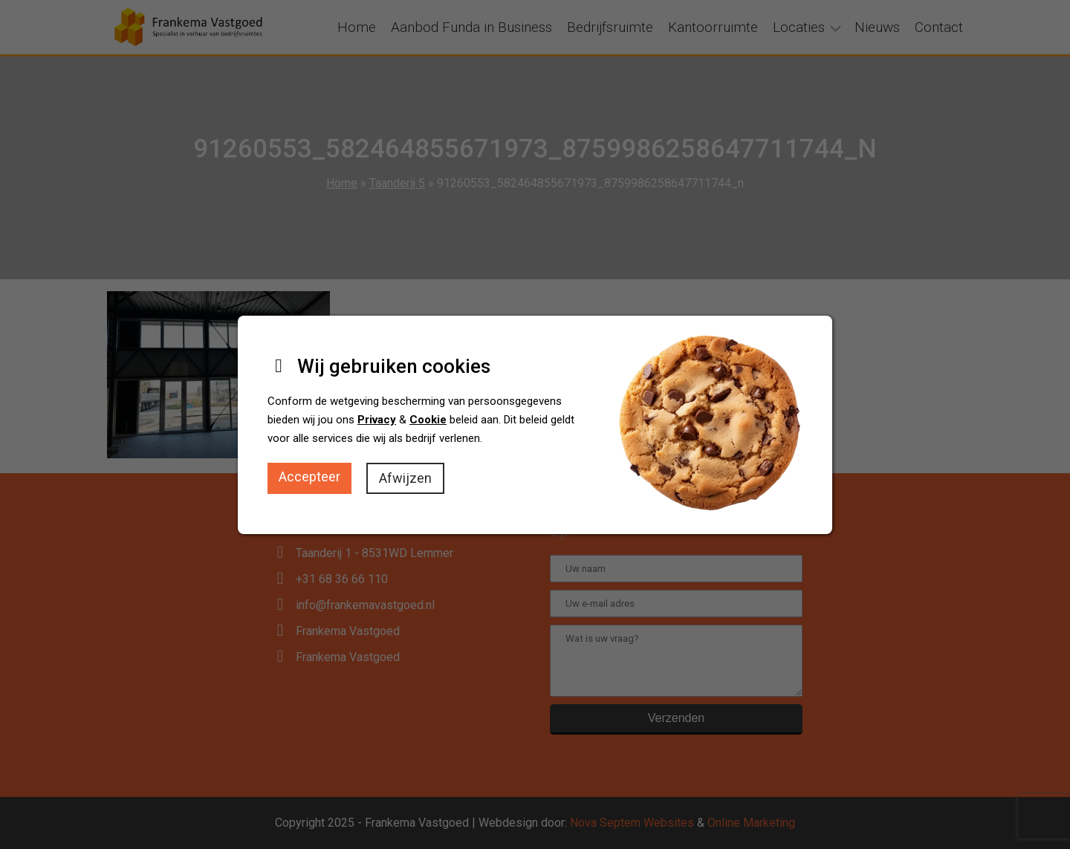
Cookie (428, 419)
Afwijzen (405, 478)
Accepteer (309, 476)
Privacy (376, 419)
